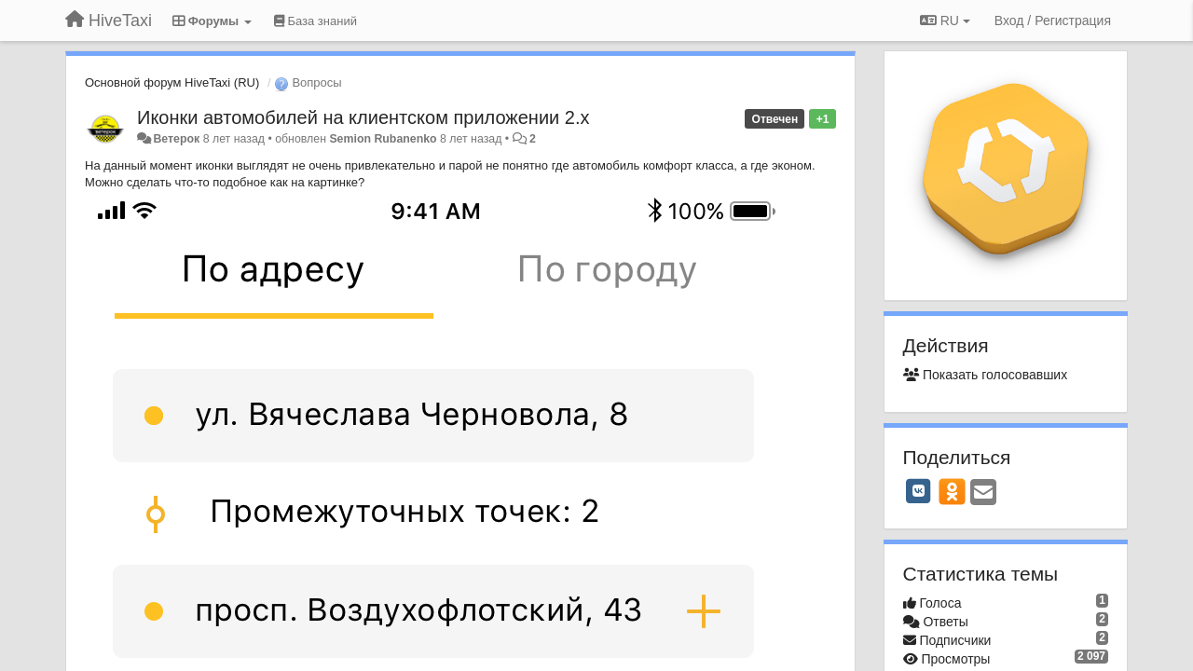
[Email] (983, 493)
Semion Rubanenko (382, 138)
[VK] (919, 491)
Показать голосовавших (985, 374)
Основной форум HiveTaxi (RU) (172, 82)
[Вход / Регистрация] (1052, 20)
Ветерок (176, 138)
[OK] (952, 491)
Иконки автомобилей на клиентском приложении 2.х (363, 117)
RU (945, 20)
